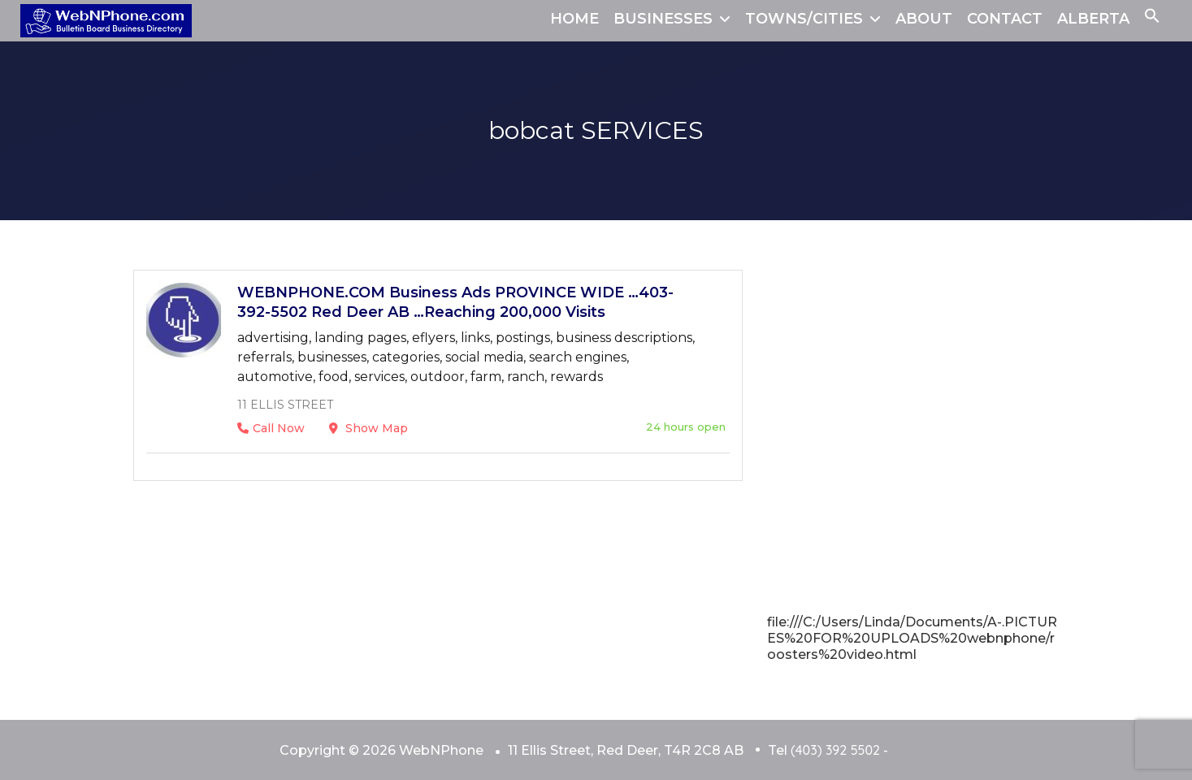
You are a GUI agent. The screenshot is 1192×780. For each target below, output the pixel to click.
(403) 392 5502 (835, 750)
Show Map (368, 428)
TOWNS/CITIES (804, 19)
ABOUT (923, 19)
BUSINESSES (663, 19)
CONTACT (1004, 19)
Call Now (271, 428)
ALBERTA (1093, 19)
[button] (1152, 19)
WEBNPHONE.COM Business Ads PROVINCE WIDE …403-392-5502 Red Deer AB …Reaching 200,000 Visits (455, 302)
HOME (574, 19)
